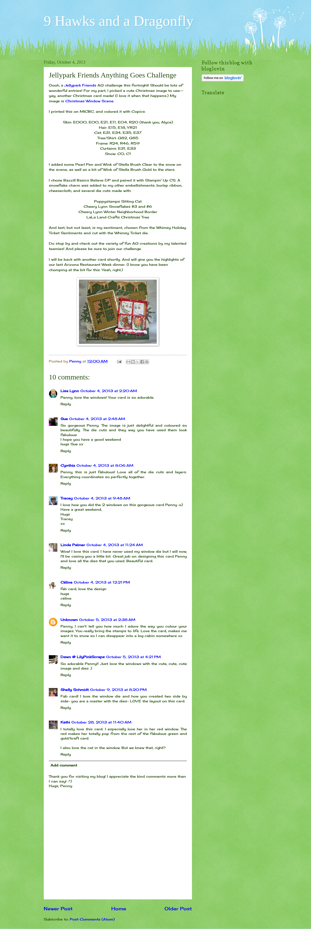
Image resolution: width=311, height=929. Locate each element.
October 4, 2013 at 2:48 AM (97, 419)
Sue (64, 419)
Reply (65, 404)
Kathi (65, 722)
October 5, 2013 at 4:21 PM (133, 657)
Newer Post (58, 909)
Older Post (178, 909)
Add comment (64, 765)
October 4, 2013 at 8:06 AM (105, 465)
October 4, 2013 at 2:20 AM (108, 391)
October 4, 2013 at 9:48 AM (102, 498)
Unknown (69, 620)
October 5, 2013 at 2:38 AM (107, 620)
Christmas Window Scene (89, 101)
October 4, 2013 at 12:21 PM (102, 582)
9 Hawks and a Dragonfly (119, 21)
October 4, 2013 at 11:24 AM (114, 545)
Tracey (66, 498)
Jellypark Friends (80, 85)
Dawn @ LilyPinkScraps (82, 657)
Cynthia (67, 465)
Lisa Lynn (69, 391)
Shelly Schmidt (74, 690)
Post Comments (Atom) (92, 919)
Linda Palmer (72, 545)
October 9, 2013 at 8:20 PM (118, 690)
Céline (66, 582)
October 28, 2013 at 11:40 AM (101, 722)
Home (118, 909)
